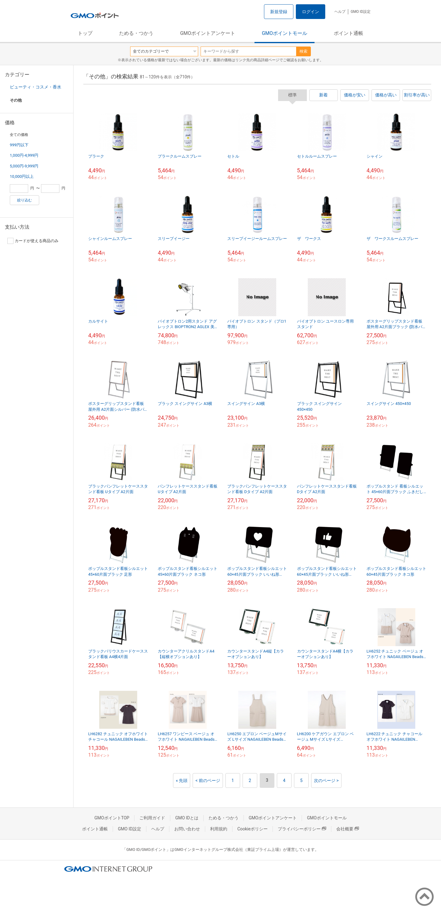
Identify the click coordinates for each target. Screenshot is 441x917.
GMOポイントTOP (111, 817)
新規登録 (278, 11)
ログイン (310, 11)
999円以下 (19, 145)
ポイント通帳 (348, 33)
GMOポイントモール (284, 33)
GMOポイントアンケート (207, 33)
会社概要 (347, 828)
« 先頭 (181, 780)
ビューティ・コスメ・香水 (35, 86)
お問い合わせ (187, 828)
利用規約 (218, 828)
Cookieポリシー (252, 828)
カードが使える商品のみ (32, 241)
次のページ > (326, 780)
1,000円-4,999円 (24, 155)
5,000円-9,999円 (24, 166)
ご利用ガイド (152, 817)
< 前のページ (207, 780)
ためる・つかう (136, 33)
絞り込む (24, 200)
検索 (303, 51)
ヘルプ (339, 11)
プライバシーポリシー (302, 828)
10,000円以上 (22, 176)
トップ (85, 33)
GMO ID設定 (361, 11)
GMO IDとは (186, 817)
